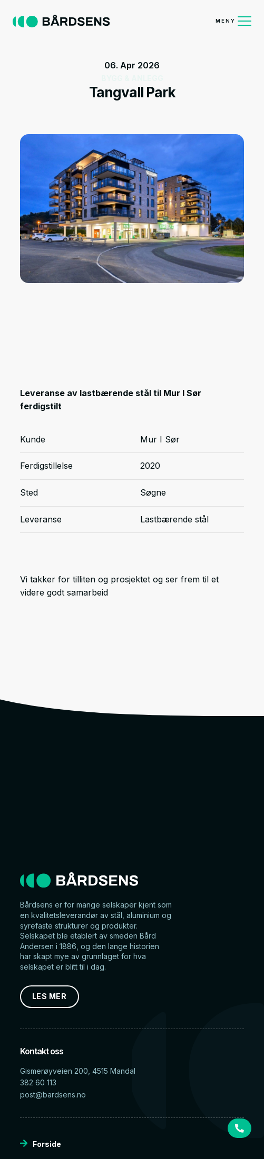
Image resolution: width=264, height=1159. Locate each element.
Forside (40, 1144)
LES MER (49, 996)
